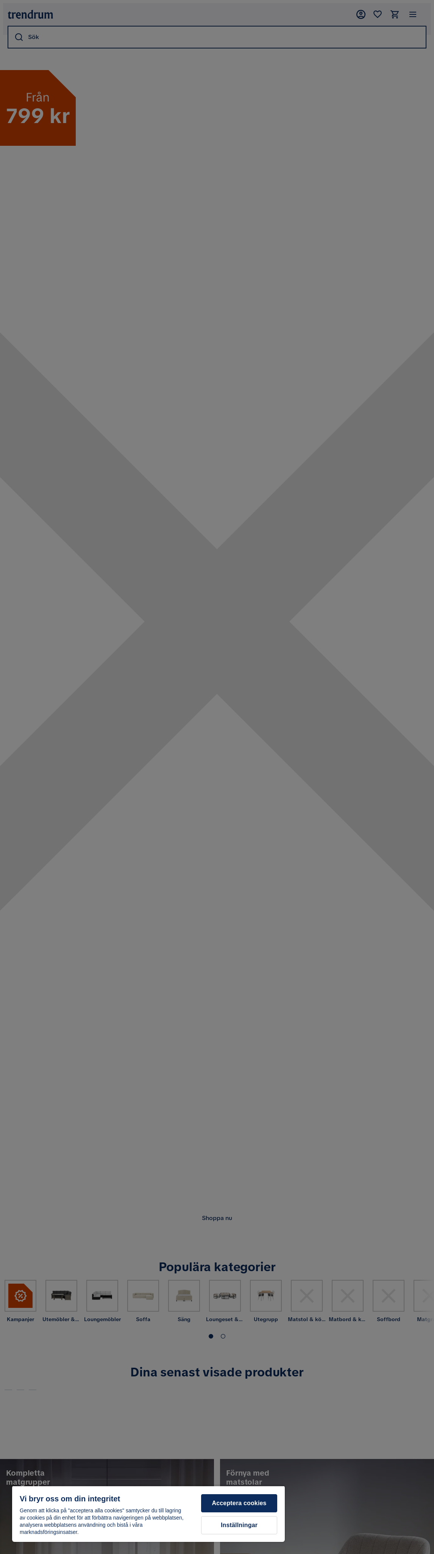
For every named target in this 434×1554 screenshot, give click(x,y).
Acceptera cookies (239, 1503)
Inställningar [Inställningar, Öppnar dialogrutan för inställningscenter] (239, 1525)
